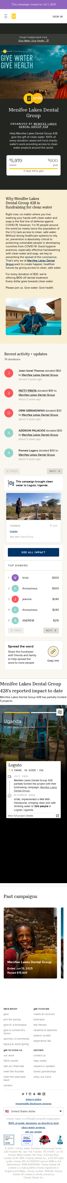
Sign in (58, 16)
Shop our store (42, 1077)
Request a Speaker (44, 1066)
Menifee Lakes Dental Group (30, 262)
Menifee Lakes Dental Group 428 (38, 125)
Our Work (9, 1055)
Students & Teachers (45, 1030)
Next (55, 471)
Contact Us (40, 1055)
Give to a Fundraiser (15, 1025)
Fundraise (39, 1019)
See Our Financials (14, 1066)
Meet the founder (14, 1071)
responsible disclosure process (33, 1103)
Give (6, 1014)
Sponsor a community (16, 1038)
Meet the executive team (15, 1078)
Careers (8, 1085)
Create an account (44, 1014)
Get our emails (33, 1131)
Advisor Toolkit (42, 1035)
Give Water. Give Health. (33, 40)
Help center (40, 1061)
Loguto (14, 531)
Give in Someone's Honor (14, 1031)
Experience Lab (42, 1041)
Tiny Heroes (40, 1025)
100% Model (11, 1061)
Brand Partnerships (45, 1071)
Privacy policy (33, 1099)
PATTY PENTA (28, 391)
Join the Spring (12, 1019)
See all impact (33, 552)
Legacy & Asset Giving (16, 1044)
